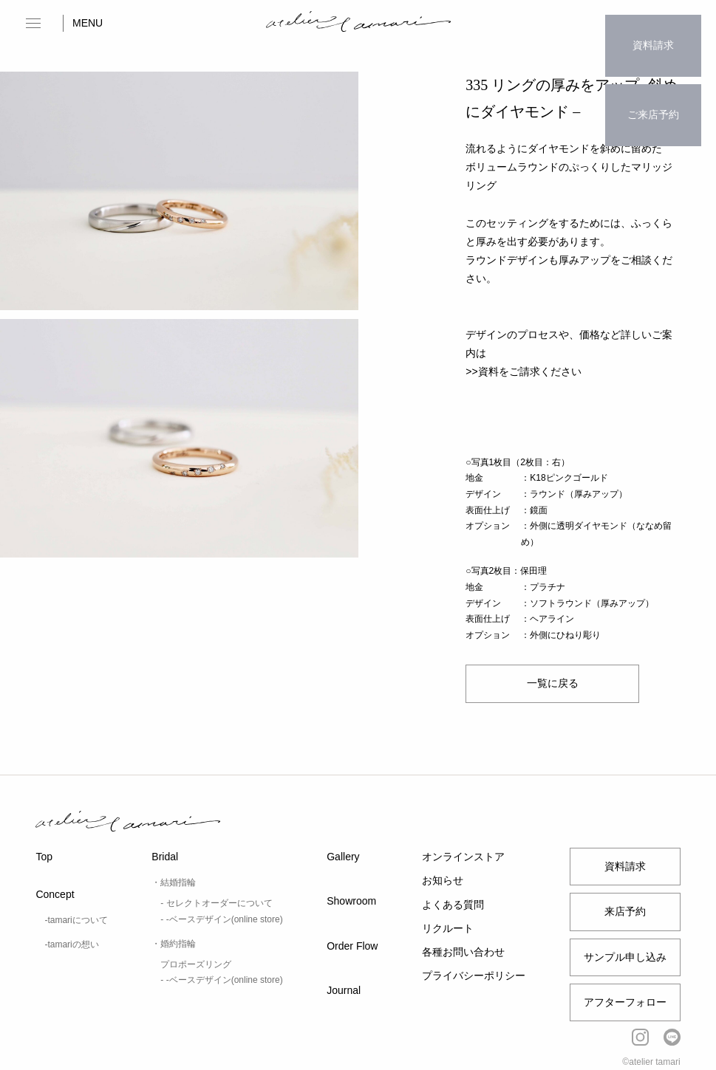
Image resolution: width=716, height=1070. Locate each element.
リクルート (448, 928)
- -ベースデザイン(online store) (221, 919)
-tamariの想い (71, 944)
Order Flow (352, 946)
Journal (344, 990)
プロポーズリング (195, 964)
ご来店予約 (653, 78)
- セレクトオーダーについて (216, 903)
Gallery (343, 856)
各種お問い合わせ (463, 952)
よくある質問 (453, 904)
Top (43, 856)
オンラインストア (463, 856)
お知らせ (442, 880)
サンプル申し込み (625, 957)
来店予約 (625, 911)
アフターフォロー (625, 1002)
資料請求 (653, 33)
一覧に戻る (552, 683)
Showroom (351, 901)
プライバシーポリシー (473, 975)
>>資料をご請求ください (523, 371)
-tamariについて (75, 920)
